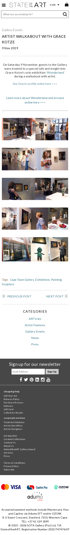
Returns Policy (11, 399)
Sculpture (8, 284)
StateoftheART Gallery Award (19, 449)
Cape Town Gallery (22, 279)
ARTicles (35, 318)
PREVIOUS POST (16, 296)
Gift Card (9, 409)
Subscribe (9, 469)
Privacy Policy (11, 466)
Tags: (5, 279)
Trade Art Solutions (14, 422)
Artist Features (35, 325)
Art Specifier (10, 435)
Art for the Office (13, 425)
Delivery (8, 405)
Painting (56, 279)
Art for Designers (13, 429)
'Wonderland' (55, 72)
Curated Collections (15, 439)
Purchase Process (13, 402)
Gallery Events (12, 30)
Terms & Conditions (14, 462)
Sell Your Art (10, 395)
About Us (9, 445)
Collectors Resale (13, 412)
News (35, 338)
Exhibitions (42, 279)
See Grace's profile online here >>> (35, 83)
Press (35, 344)
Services (8, 452)
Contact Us (10, 442)
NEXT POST (57, 296)
